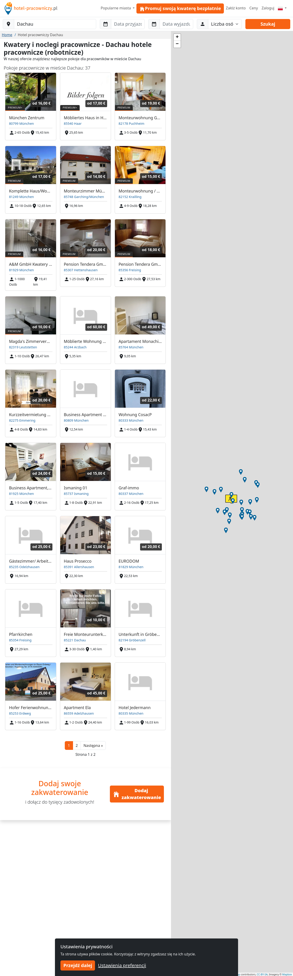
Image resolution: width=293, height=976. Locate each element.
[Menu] (282, 8)
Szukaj (267, 24)
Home (7, 34)
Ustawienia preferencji (122, 965)
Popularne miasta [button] (116, 8)
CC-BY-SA (262, 974)
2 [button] (77, 745)
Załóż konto (236, 8)
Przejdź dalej (77, 965)
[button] (93, 745)
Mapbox (287, 974)
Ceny (253, 8)
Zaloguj (268, 8)
